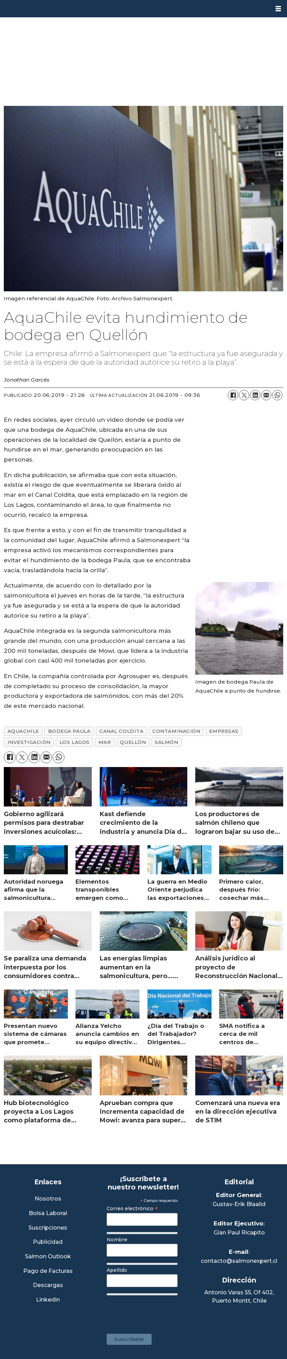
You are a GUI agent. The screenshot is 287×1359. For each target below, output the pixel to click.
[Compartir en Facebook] (233, 395)
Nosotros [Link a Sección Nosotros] (48, 1199)
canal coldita (121, 731)
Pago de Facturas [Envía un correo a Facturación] (48, 1271)
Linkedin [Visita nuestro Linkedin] (48, 1300)
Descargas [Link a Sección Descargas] (48, 1285)
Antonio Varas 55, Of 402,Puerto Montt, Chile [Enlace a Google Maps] (239, 1296)
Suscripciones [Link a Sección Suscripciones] (47, 1228)
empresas (223, 731)
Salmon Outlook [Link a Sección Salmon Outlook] (48, 1257)
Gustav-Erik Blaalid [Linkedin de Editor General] (239, 1204)
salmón (166, 742)
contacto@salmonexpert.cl (239, 1261)
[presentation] (159, 1310)
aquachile (23, 731)
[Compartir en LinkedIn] (255, 395)
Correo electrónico (132, 1208)
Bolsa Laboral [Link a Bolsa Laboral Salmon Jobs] (48, 1213)
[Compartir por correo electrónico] (266, 395)
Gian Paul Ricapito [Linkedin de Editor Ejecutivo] (239, 1232)
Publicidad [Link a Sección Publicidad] (48, 1242)
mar (105, 742)
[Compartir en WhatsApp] (277, 395)
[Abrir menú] (278, 8)
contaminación (176, 731)
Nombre (117, 1240)
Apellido (117, 1270)
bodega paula (69, 731)
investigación (29, 742)
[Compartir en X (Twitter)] (244, 395)
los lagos (75, 742)
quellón (133, 742)
